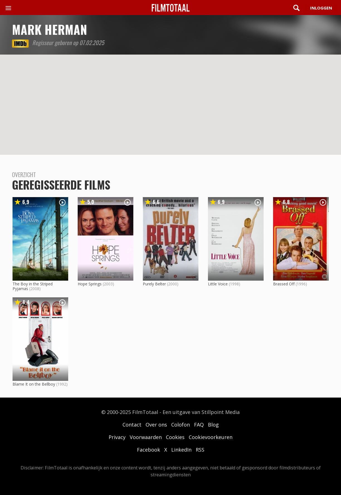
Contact (131, 424)
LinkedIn (181, 449)
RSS (200, 449)
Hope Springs (90, 283)
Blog (213, 424)
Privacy (117, 437)
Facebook (148, 449)
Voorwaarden (146, 437)
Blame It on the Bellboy (34, 384)
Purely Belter (154, 283)
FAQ (199, 424)
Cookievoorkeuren (210, 437)
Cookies (175, 437)
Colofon (180, 424)
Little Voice (218, 283)
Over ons (156, 424)
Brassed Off (284, 283)
